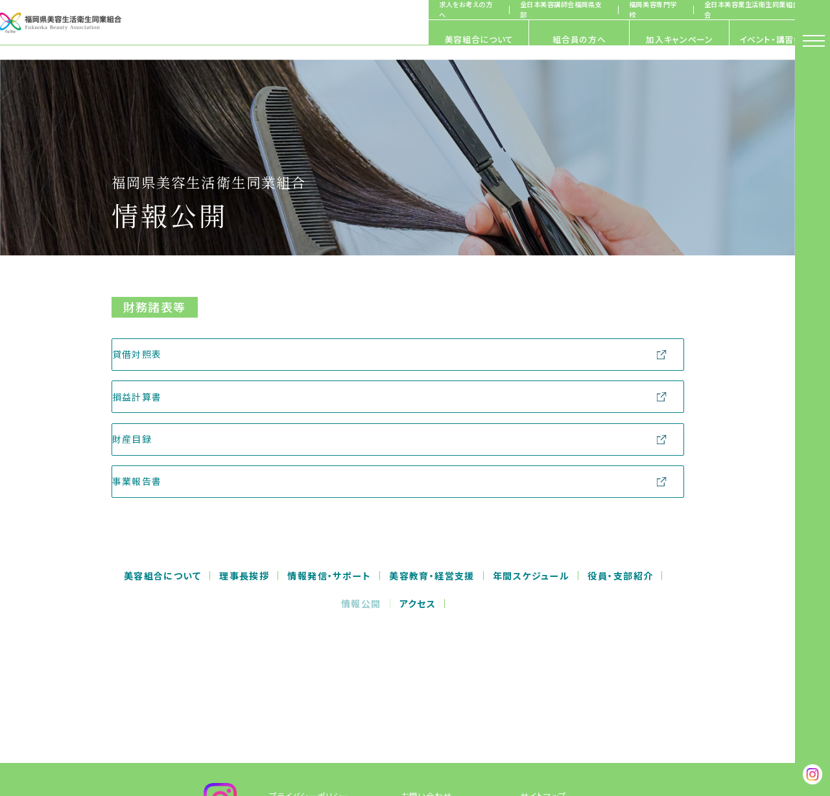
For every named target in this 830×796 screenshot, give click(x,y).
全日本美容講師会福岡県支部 (528, 9)
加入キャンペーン (549, 39)
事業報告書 (153, 480)
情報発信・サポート (329, 576)
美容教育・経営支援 (432, 576)
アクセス (417, 603)
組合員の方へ (385, 39)
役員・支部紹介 (620, 576)
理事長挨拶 (244, 576)
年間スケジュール (531, 576)
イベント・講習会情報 (712, 39)
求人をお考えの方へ (433, 9)
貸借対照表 (153, 353)
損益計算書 (153, 396)
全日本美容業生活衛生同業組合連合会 (727, 9)
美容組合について (220, 39)
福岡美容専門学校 (620, 9)
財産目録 (148, 438)
